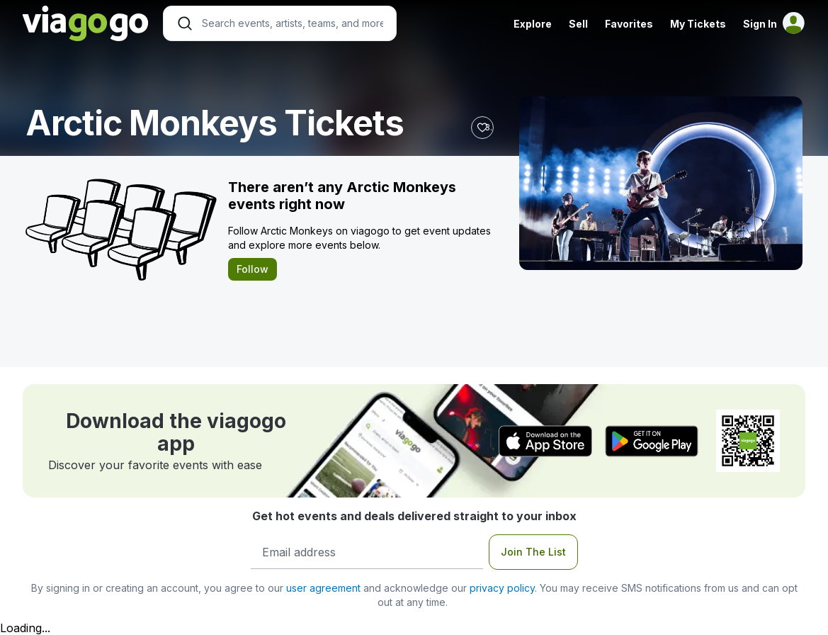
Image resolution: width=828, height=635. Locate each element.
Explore (533, 24)
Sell (578, 24)
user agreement (323, 588)
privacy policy (502, 588)
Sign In (760, 24)
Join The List (533, 552)
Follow (252, 269)
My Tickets (698, 24)
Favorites (629, 24)
